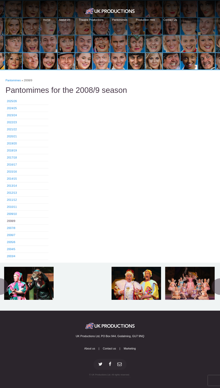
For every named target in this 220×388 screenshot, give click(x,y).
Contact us (109, 348)
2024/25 (12, 108)
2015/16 (12, 171)
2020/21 (12, 136)
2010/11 (12, 206)
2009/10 (12, 213)
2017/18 (12, 157)
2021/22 (12, 129)
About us (89, 348)
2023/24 (12, 115)
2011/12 (12, 199)
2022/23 (12, 122)
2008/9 (11, 221)
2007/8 (11, 228)
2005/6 (11, 242)
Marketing (130, 348)
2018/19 (12, 150)
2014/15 (12, 178)
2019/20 (12, 143)
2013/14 (12, 185)
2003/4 (11, 256)
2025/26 (12, 101)
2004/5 (11, 249)
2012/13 (12, 192)
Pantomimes (13, 80)
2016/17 (12, 164)
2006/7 (11, 235)
